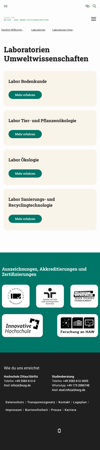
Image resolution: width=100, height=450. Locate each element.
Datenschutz (15, 402)
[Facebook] (7, 430)
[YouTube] (34, 430)
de (6, 6)
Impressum (14, 410)
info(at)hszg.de (21, 385)
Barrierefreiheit (36, 410)
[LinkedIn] (16, 430)
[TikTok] (52, 430)
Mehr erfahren (25, 95)
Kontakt (64, 402)
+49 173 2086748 (78, 385)
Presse (56, 410)
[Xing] (25, 430)
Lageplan (80, 402)
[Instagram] (43, 430)
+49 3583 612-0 (25, 381)
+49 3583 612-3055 (75, 381)
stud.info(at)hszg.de (72, 390)
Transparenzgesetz (41, 402)
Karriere (70, 410)
